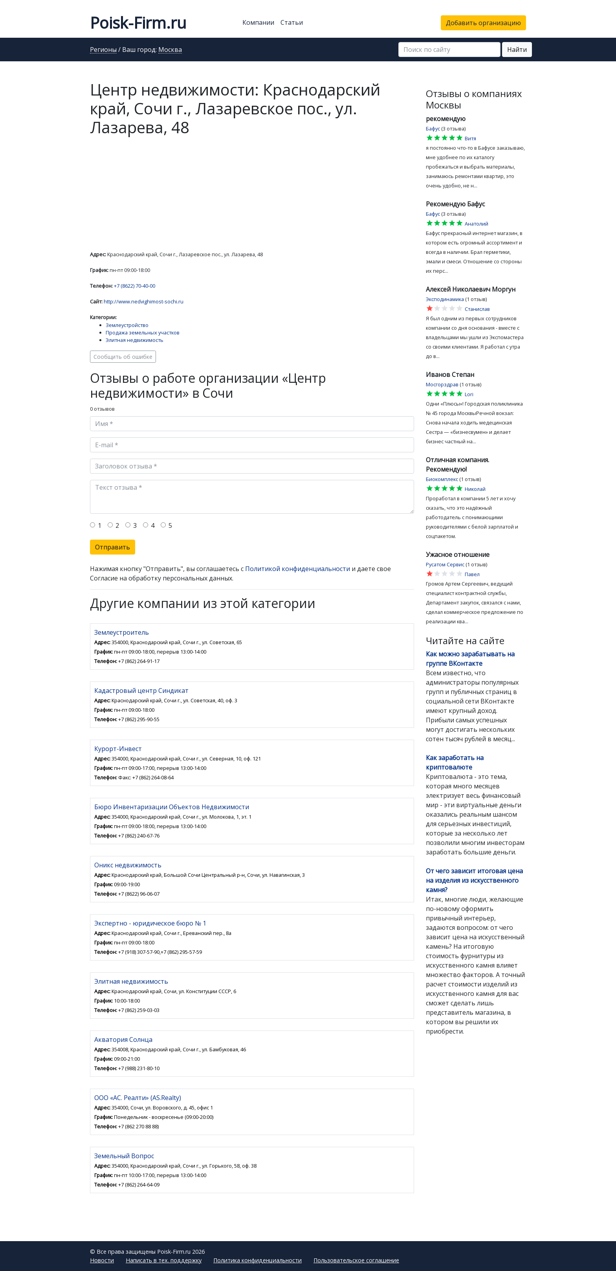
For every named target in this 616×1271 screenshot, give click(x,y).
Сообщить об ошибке (123, 356)
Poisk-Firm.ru (138, 22)
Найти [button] (517, 49)
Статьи (291, 22)
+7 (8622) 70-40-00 (134, 285)
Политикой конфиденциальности (297, 568)
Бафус (433, 128)
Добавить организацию (483, 22)
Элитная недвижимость (134, 339)
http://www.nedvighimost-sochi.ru (143, 301)
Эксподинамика (445, 299)
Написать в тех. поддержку (164, 1260)
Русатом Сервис (445, 564)
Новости (102, 1260)
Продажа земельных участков (143, 332)
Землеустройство (127, 325)
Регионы (103, 49)
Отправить (112, 547)
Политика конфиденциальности (257, 1260)
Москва (170, 49)
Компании (258, 22)
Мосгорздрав (442, 384)
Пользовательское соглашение (356, 1260)
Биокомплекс (442, 479)
